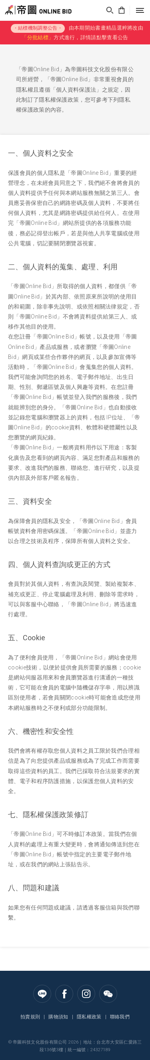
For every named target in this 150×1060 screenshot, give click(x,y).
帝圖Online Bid (25, 10)
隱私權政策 (89, 1017)
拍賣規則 (30, 1017)
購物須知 (58, 1017)
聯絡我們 (120, 1017)
